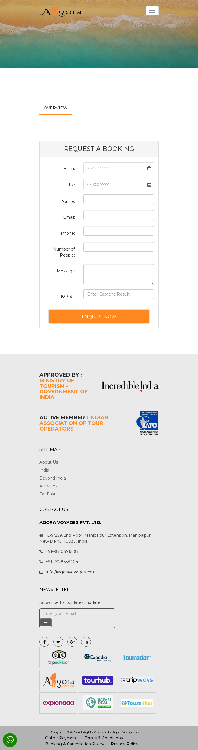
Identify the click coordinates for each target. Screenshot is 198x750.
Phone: (68, 233)
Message (66, 271)
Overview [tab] (56, 108)
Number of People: (64, 252)
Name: (68, 201)
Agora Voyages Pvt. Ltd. (130, 732)
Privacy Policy (124, 744)
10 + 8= (67, 296)
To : (71, 184)
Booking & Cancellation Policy (74, 744)
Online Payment (61, 738)
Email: (69, 217)
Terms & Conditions (104, 738)
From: (69, 168)
